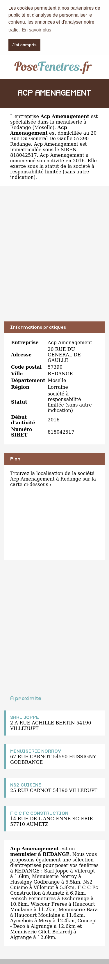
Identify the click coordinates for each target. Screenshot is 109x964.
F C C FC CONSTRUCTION (39, 813)
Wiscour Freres (49, 904)
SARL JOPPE (24, 717)
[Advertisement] (54, 257)
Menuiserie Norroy (54, 876)
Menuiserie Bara (78, 909)
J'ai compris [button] (24, 45)
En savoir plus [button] (36, 29)
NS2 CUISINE (25, 784)
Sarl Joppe (56, 870)
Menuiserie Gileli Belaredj (41, 931)
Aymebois (21, 920)
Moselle (43, 127)
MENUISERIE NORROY (35, 751)
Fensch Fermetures (33, 898)
